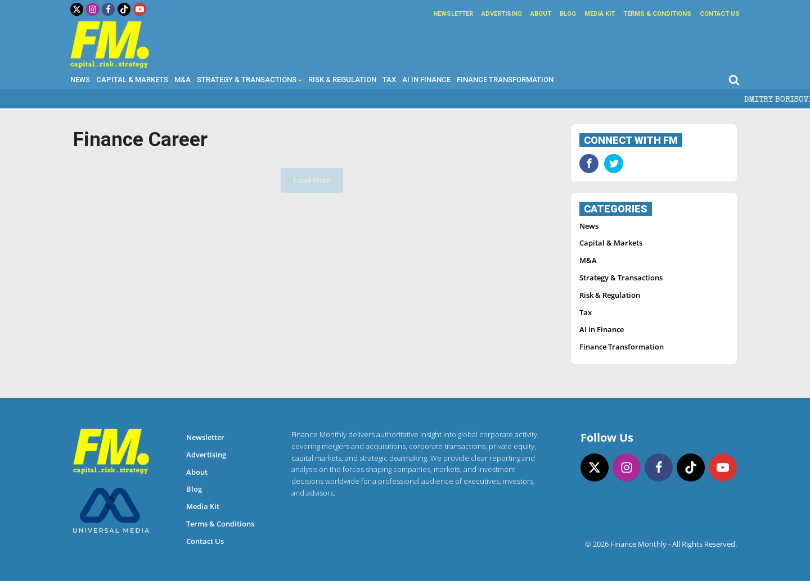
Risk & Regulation (342, 79)
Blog (568, 13)
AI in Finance (426, 79)
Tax (389, 79)
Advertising (502, 13)
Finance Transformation (505, 79)
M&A (182, 79)
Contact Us (720, 13)
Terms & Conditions (657, 13)
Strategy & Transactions (249, 79)
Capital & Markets (132, 79)
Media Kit (599, 13)
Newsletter (453, 13)
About (540, 13)
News (80, 79)
